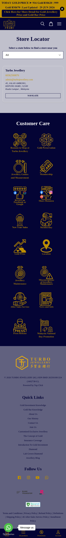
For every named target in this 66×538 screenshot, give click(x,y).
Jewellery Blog (33, 458)
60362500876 (12, 75)
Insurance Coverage (33, 440)
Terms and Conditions (12, 513)
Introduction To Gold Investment (33, 445)
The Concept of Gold (33, 436)
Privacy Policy (30, 513)
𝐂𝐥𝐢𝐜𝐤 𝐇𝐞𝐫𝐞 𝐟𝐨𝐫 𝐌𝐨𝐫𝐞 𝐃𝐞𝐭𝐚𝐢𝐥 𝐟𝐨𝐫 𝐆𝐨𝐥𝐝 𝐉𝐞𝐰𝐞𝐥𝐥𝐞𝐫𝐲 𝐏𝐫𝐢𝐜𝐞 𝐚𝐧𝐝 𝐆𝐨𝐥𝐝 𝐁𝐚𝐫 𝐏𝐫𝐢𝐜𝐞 (31, 13)
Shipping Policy (13, 517)
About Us (33, 414)
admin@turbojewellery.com (19, 79)
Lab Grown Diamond (33, 453)
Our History (33, 418)
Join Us (33, 427)
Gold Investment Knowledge (33, 405)
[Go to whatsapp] (8, 527)
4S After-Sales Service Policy (35, 517)
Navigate (32, 95)
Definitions (58, 513)
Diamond (33, 449)
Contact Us (33, 423)
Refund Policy (45, 513)
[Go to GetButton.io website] (8, 534)
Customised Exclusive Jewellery (33, 431)
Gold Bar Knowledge (33, 409)
